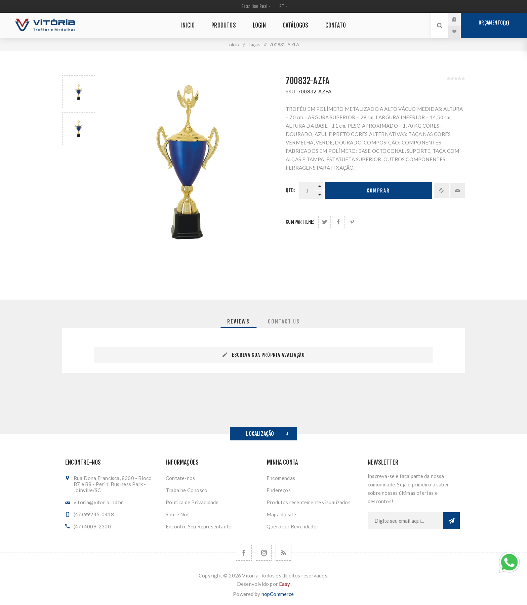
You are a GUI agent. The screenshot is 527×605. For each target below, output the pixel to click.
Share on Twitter (324, 222)
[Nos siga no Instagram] (264, 553)
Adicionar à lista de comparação (441, 190)
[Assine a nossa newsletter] (405, 520)
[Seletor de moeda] (255, 6)
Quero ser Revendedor (293, 526)
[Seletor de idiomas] (283, 6)
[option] (78, 91)
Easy (284, 584)
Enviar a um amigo (457, 190)
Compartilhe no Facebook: (338, 222)
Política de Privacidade (192, 502)
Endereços (279, 490)
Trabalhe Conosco (186, 490)
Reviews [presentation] (238, 321)
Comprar (378, 190)
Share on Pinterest (352, 222)
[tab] (238, 321)
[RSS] (283, 553)
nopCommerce (277, 594)
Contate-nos (180, 478)
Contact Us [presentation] (284, 321)
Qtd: (290, 190)
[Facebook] (244, 553)
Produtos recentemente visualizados (309, 502)
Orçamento (494, 22)
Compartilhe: (300, 222)
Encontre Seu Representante (198, 526)
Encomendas (281, 478)
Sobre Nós (178, 514)
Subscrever (451, 520)
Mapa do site (281, 514)
